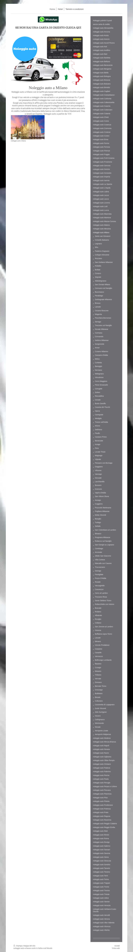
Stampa (18, 946)
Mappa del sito (29, 946)
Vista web (116, 948)
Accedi (117, 946)
